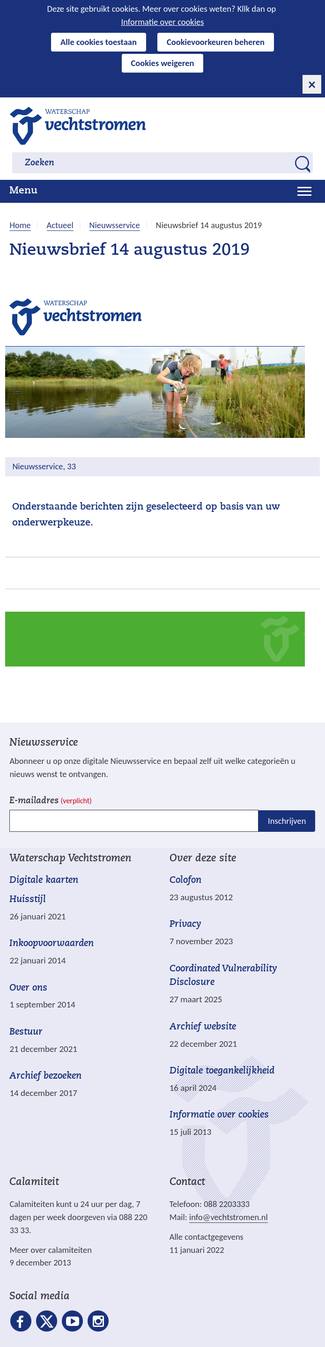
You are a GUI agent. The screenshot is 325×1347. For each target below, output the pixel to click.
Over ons (28, 988)
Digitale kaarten (43, 881)
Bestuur (26, 1032)
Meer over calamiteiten (50, 1249)
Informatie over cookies (162, 21)
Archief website (203, 1027)
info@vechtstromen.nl (228, 1217)
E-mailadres (50, 801)
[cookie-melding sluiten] (312, 84)
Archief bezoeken (45, 1076)
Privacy (185, 924)
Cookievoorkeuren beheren (216, 42)
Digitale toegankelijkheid (222, 1071)
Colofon (185, 880)
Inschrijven (287, 820)
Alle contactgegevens (207, 1236)
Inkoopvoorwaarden (51, 943)
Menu (23, 191)
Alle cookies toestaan (98, 42)
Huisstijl (27, 899)
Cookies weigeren (162, 63)
